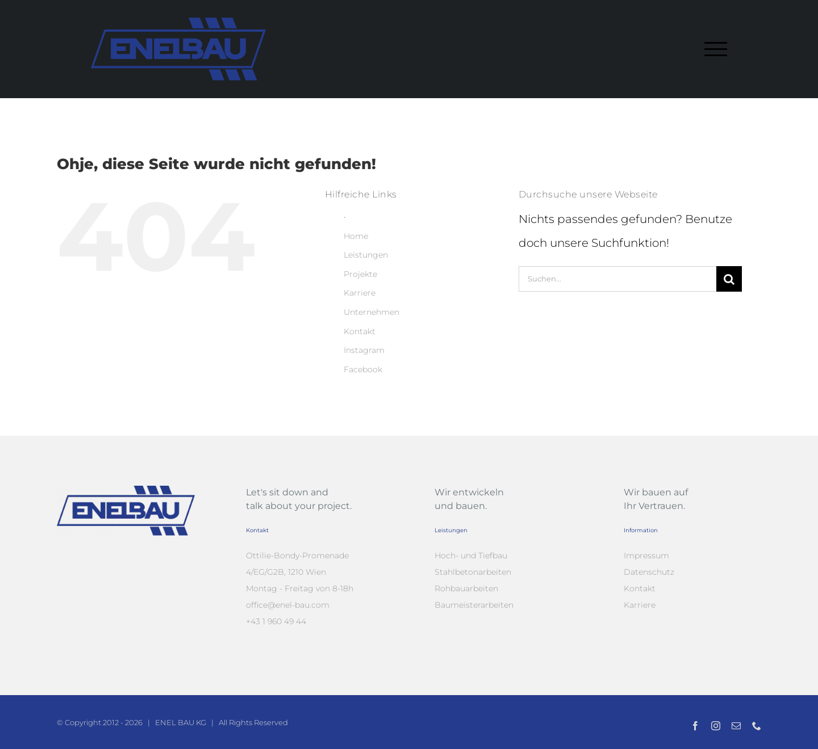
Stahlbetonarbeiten (473, 572)
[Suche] (729, 279)
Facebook (363, 369)
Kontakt (359, 331)
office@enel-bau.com (287, 605)
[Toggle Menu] (716, 49)
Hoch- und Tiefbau (471, 555)
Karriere (359, 293)
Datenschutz (649, 572)
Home (356, 236)
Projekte (360, 274)
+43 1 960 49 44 (276, 621)
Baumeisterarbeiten (474, 605)
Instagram (364, 350)
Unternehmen (371, 312)
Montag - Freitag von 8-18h (299, 588)
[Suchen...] (617, 279)
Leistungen (366, 255)
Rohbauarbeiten (466, 588)
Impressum (646, 555)
